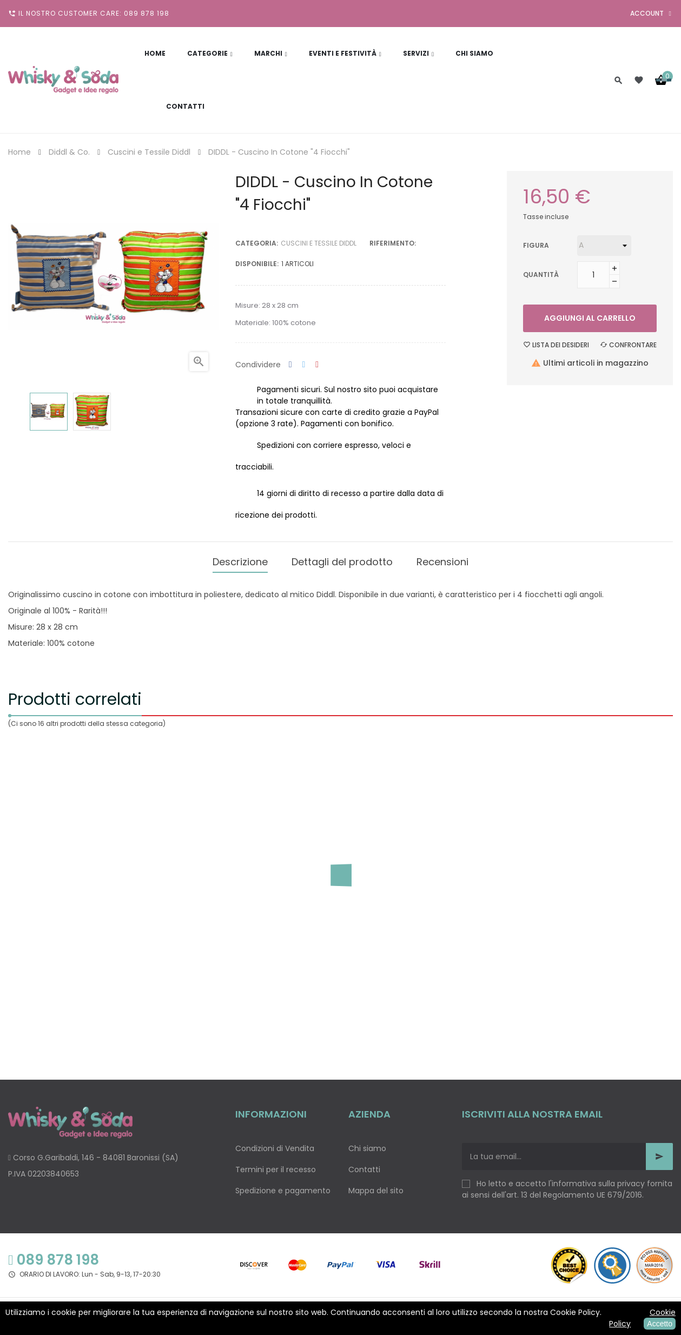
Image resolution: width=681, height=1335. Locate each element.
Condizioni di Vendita (274, 1143)
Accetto (659, 1323)
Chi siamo (367, 1143)
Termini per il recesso (275, 1164)
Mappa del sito (376, 1185)
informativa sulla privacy (598, 1178)
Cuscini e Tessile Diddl (318, 243)
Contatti (364, 1164)
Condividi (290, 365)
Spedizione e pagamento (282, 1185)
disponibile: (257, 263)
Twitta (304, 365)
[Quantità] (593, 274)
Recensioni (442, 559)
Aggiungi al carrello (590, 318)
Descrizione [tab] (240, 559)
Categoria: (256, 243)
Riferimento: (392, 243)
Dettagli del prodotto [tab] (342, 559)
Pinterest (317, 365)
